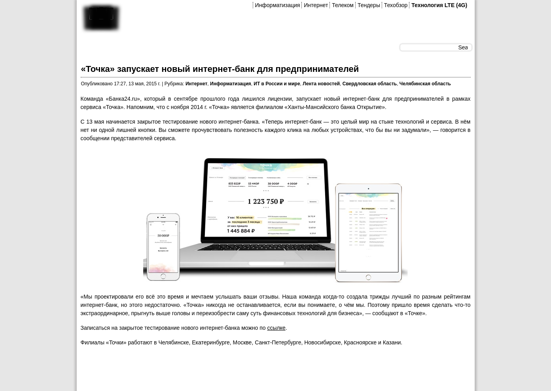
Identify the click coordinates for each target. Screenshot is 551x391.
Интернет (316, 5)
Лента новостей (321, 83)
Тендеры (369, 5)
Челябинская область (425, 83)
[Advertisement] (225, 371)
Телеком (343, 5)
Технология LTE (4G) (439, 5)
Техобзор (395, 5)
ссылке (276, 328)
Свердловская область (370, 83)
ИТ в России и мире (277, 83)
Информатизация (277, 5)
